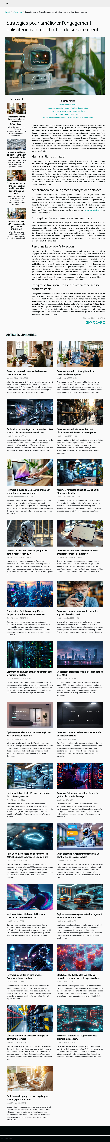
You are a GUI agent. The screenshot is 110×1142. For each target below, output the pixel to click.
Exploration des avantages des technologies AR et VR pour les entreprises (79, 916)
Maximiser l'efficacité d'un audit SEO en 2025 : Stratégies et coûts (78, 491)
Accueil (7, 12)
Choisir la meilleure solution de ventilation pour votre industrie (16, 155)
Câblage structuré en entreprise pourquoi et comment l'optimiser (27, 1037)
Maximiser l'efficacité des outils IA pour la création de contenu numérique (26, 916)
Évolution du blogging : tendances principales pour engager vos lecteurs (28, 1098)
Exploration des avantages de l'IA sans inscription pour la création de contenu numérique (30, 431)
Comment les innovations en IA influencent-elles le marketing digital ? (29, 673)
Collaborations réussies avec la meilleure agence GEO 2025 (80, 673)
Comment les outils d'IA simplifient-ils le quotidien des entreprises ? (16, 225)
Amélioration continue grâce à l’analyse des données (68, 108)
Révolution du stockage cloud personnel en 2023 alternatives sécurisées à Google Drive (27, 855)
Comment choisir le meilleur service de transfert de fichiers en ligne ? (79, 734)
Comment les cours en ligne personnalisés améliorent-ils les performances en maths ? (16, 188)
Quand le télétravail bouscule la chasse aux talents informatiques (16, 120)
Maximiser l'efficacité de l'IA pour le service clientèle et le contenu (77, 1037)
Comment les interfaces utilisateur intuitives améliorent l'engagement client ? (77, 552)
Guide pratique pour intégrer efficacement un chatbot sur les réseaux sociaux (78, 855)
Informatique (17, 12)
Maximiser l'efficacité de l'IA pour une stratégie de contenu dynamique (28, 794)
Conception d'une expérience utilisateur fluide (68, 111)
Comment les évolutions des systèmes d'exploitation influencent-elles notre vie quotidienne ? (25, 615)
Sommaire (69, 101)
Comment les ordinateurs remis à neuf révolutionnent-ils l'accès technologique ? (76, 431)
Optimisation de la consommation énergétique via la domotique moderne (28, 734)
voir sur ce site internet (93, 210)
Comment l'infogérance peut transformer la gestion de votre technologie (77, 794)
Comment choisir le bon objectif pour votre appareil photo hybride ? (77, 613)
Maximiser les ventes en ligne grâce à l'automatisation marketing (24, 976)
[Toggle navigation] (7, 3)
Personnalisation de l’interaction (68, 114)
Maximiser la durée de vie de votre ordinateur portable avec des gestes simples (28, 491)
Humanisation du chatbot (68, 105)
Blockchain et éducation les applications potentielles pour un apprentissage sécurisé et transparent (78, 978)
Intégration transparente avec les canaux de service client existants (68, 118)
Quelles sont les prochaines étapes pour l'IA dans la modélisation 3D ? (27, 552)
